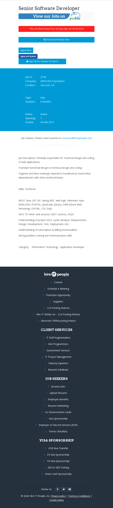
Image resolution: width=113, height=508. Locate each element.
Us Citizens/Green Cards (58, 412)
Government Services (58, 350)
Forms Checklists (58, 431)
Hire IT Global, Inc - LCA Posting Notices (58, 314)
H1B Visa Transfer (58, 448)
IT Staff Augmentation (58, 337)
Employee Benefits (58, 399)
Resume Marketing (58, 405)
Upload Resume (58, 392)
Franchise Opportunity (58, 295)
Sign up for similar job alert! (42, 61)
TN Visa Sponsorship (58, 461)
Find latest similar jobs (56, 39)
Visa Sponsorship (58, 418)
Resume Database (58, 369)
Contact (58, 282)
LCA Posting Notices (58, 307)
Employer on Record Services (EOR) (58, 425)
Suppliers (58, 301)
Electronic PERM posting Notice (58, 320)
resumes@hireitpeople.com (77, 138)
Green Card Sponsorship (58, 473)
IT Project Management (58, 356)
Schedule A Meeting (58, 288)
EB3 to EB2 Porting (58, 467)
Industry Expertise (58, 363)
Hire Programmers (58, 344)
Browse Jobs (58, 386)
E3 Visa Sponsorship (58, 454)
